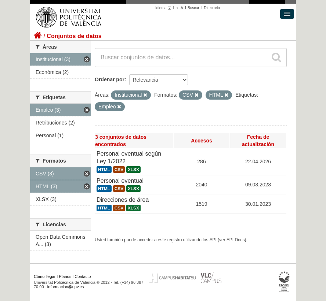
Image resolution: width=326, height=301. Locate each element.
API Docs (236, 239)
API (213, 239)
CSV (119, 169)
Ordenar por (109, 79)
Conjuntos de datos (74, 36)
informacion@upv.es (65, 287)
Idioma (164, 8)
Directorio (212, 8)
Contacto (83, 276)
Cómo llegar (44, 276)
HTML (104, 169)
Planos (65, 276)
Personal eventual (120, 181)
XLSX (133, 169)
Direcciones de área (123, 200)
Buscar (193, 8)
